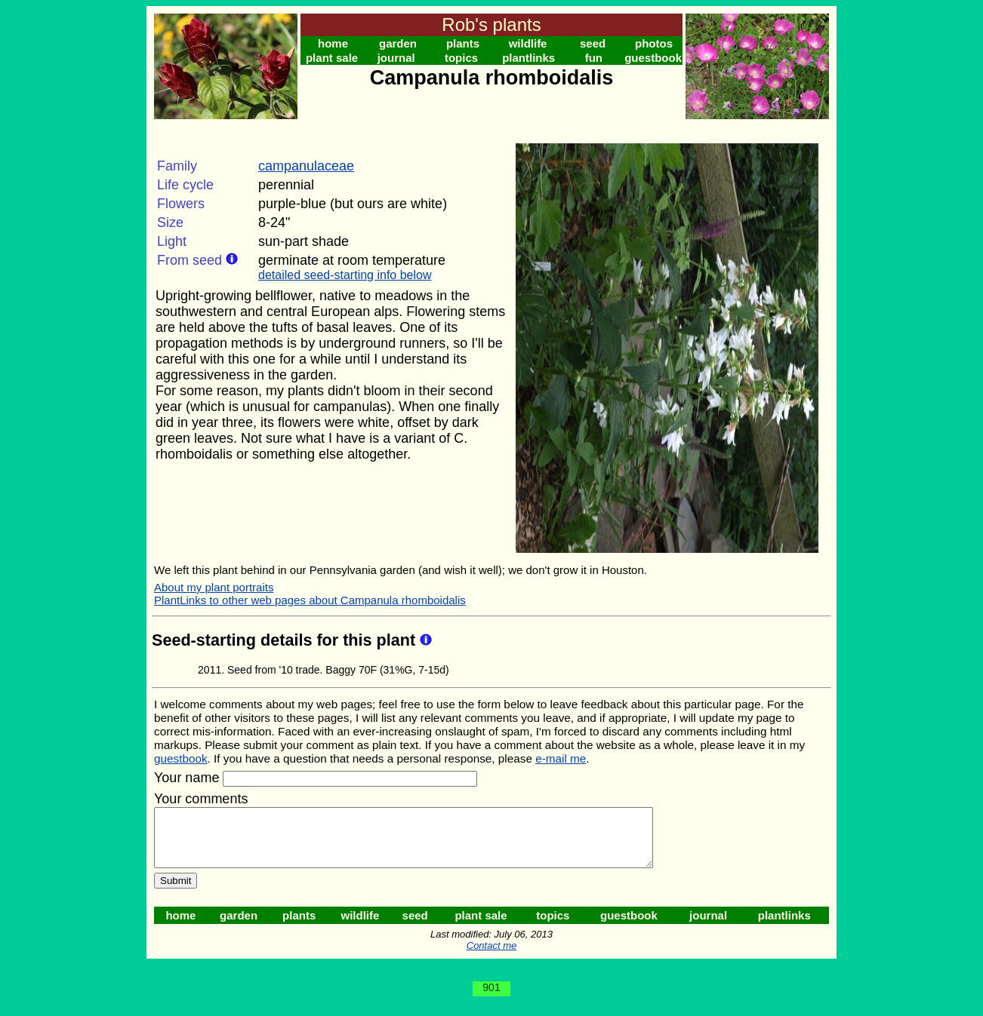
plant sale (332, 57)
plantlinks (528, 57)
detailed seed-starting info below (344, 275)
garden (398, 43)
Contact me (491, 956)
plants (462, 43)
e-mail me (560, 758)
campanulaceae (306, 165)
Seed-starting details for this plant (286, 640)
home (333, 43)
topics (461, 57)
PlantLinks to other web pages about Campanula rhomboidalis (310, 600)
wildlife (528, 43)
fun (593, 57)
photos (654, 43)
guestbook (653, 57)
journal (396, 57)
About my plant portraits (213, 587)
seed (593, 43)
